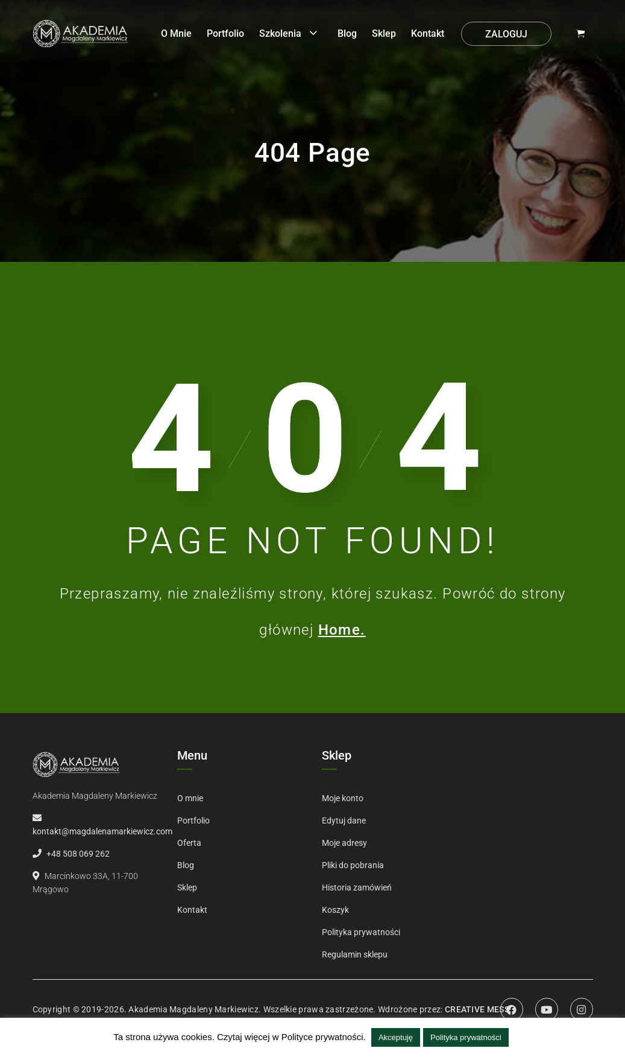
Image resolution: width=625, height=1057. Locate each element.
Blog (347, 33)
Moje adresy (344, 843)
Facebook (511, 1009)
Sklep (384, 33)
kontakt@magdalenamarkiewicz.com (102, 831)
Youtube (546, 1009)
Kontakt (427, 33)
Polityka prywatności (361, 932)
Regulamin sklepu (355, 954)
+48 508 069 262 (78, 854)
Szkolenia (280, 33)
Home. (342, 629)
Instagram (581, 1009)
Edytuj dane (344, 820)
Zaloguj (506, 34)
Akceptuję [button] (395, 1037)
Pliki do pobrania (353, 865)
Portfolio (225, 33)
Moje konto (342, 798)
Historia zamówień (357, 887)
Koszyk (335, 910)
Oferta (189, 843)
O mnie (176, 33)
